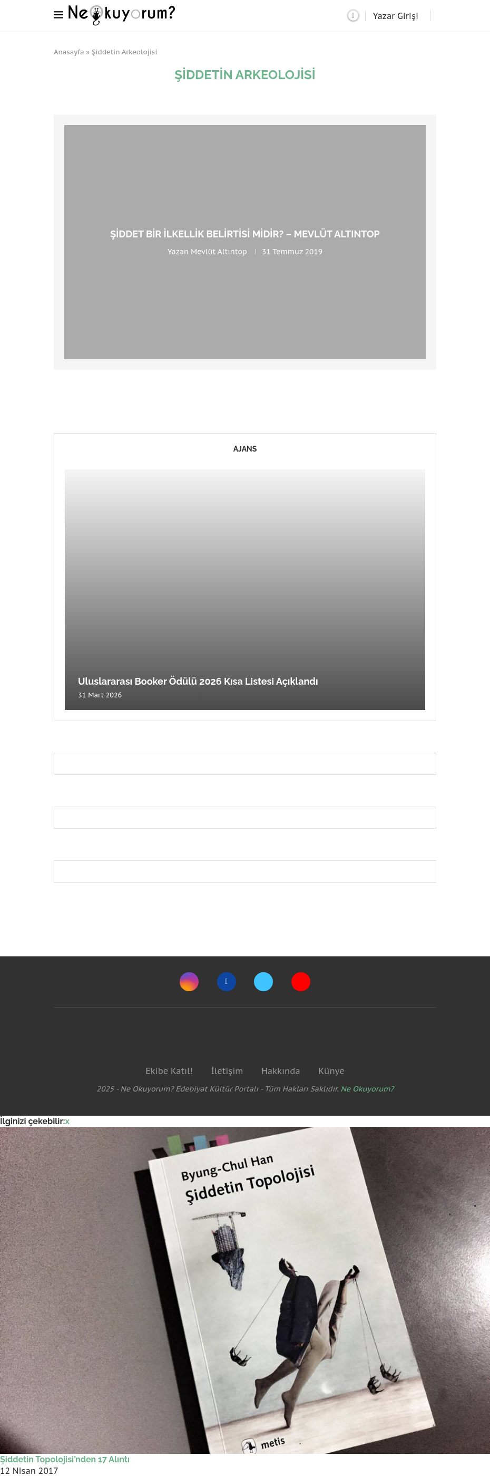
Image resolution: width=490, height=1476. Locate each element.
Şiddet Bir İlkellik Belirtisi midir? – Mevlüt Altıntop (245, 233)
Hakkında (280, 1071)
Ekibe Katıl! (168, 1071)
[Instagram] (189, 981)
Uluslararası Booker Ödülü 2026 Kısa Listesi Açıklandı (198, 681)
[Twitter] (263, 981)
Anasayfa (69, 51)
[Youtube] (300, 981)
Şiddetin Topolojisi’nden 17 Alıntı (65, 1459)
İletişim (227, 1071)
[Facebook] (226, 981)
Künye (331, 1071)
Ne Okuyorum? (367, 1089)
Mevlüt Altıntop (219, 251)
